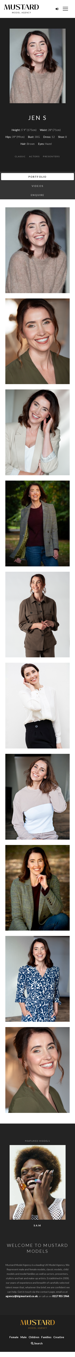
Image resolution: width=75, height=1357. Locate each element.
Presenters (51, 156)
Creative (58, 1337)
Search (37, 1343)
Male (23, 1337)
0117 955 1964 (60, 1296)
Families (46, 1337)
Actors (34, 156)
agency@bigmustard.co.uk (22, 1296)
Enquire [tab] (37, 194)
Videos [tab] (37, 185)
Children (34, 1337)
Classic (20, 156)
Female (13, 1337)
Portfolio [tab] (37, 176)
